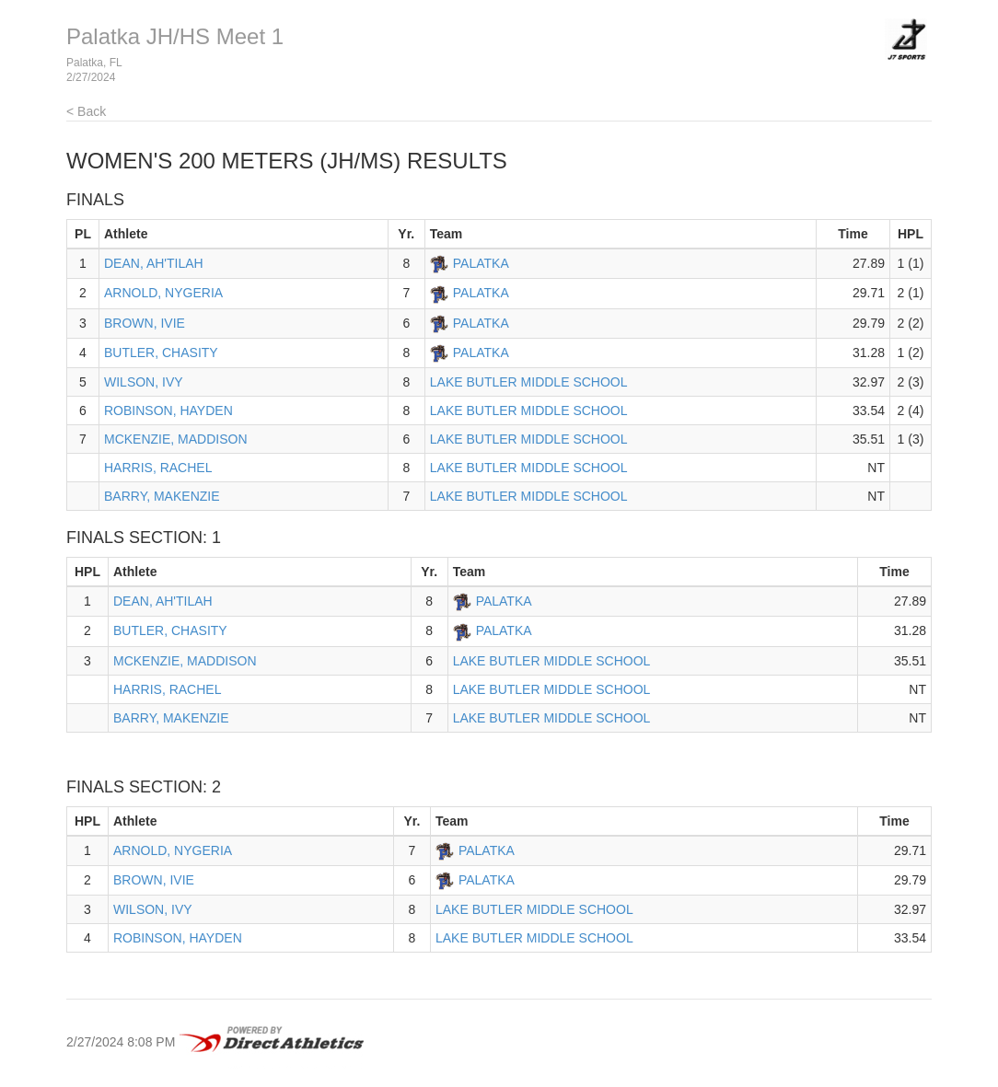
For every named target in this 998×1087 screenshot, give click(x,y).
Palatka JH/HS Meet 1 (175, 36)
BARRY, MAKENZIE (162, 496)
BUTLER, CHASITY (161, 352)
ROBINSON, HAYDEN (168, 410)
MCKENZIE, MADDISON (176, 439)
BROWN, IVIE (144, 323)
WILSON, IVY (143, 382)
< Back (86, 111)
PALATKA (481, 263)
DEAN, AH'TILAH (153, 263)
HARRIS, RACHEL (158, 467)
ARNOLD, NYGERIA (163, 292)
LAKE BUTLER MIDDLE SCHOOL (529, 382)
